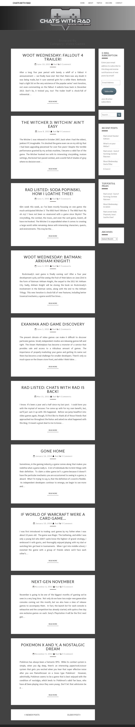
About (90, 3)
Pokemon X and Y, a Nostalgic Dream (53, 647)
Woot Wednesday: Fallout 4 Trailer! (53, 57)
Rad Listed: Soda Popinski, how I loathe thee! (53, 191)
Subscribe (109, 91)
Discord (109, 3)
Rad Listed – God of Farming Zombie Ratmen (111, 154)
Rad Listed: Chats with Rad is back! (52, 389)
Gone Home (53, 451)
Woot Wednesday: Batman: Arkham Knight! (53, 259)
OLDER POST (73, 714)
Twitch (99, 3)
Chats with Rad (22, 2)
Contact (119, 3)
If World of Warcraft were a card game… (53, 516)
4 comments (65, 199)
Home (82, 3)
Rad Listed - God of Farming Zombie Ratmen (111, 197)
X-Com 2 (106, 169)
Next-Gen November (52, 581)
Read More (53, 101)
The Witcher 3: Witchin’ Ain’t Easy (52, 124)
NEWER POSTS (31, 714)
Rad (55, 64)
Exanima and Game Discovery (53, 324)
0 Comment (65, 64)
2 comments (65, 266)
